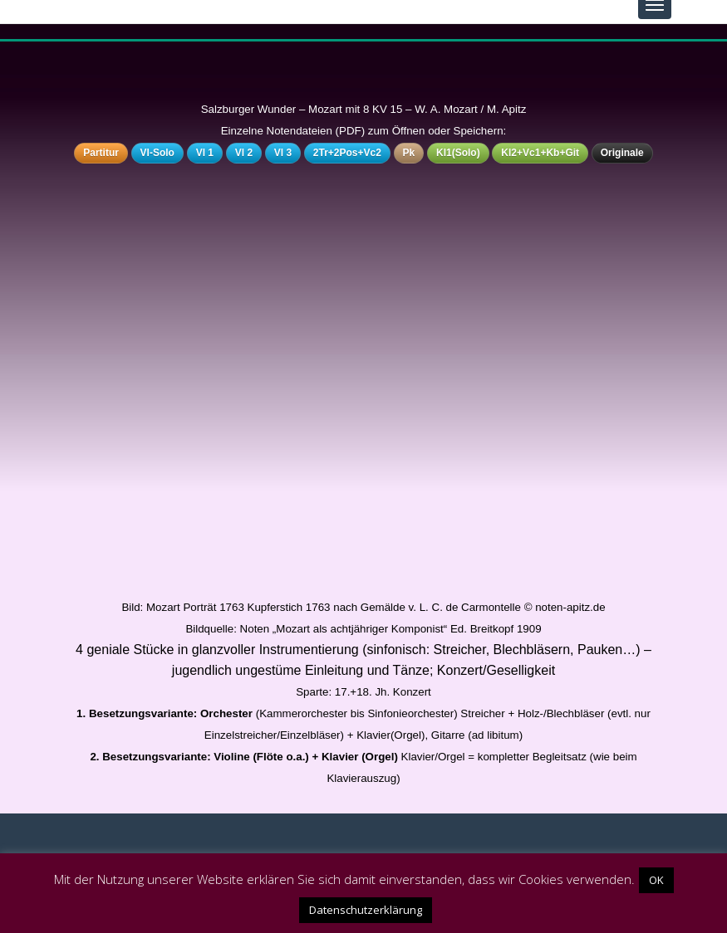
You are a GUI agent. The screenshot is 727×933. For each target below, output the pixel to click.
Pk (409, 153)
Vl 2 (244, 153)
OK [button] (656, 879)
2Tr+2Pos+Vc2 (347, 153)
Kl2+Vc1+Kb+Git (540, 153)
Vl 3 (283, 153)
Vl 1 (205, 153)
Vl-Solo (157, 153)
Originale (622, 153)
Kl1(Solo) (458, 153)
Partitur (101, 153)
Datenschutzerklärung (365, 909)
